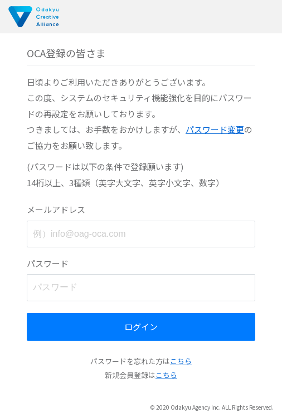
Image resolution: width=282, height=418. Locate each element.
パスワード (48, 263)
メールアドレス (56, 209)
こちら (181, 361)
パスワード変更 (215, 129)
